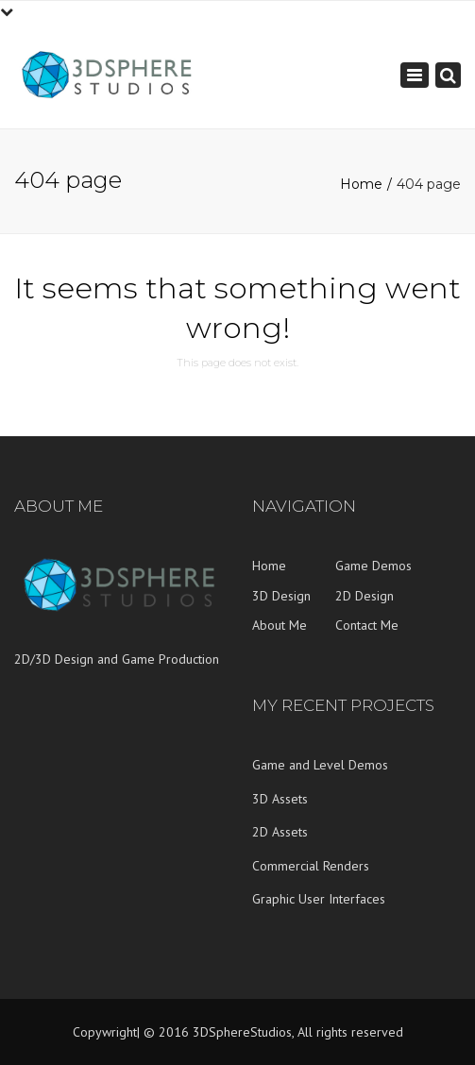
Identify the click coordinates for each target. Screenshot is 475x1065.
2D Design (364, 595)
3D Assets (280, 798)
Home (361, 184)
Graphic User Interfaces (318, 898)
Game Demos (373, 565)
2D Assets (280, 831)
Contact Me (367, 625)
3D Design (281, 595)
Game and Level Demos (320, 764)
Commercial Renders (310, 865)
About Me (279, 625)
